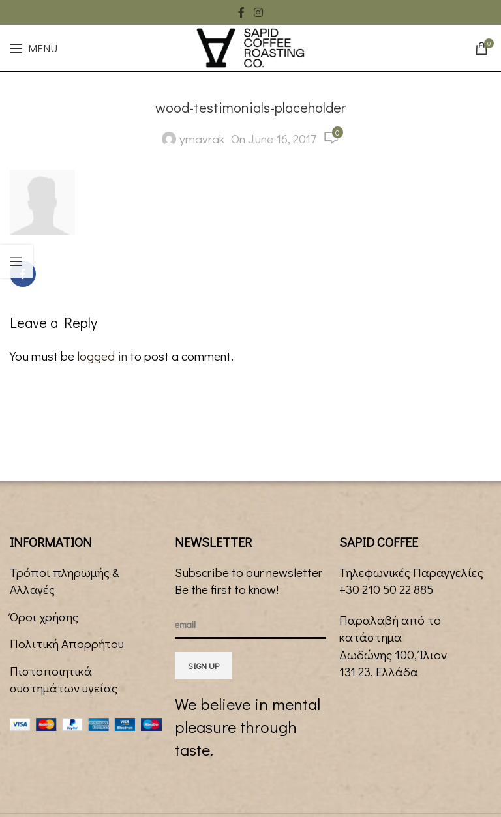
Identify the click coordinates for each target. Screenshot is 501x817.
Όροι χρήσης (44, 616)
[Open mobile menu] (33, 48)
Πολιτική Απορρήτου (67, 643)
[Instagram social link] (258, 12)
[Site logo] (250, 46)
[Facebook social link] (241, 12)
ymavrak (201, 138)
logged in (102, 356)
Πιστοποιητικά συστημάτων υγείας (63, 679)
